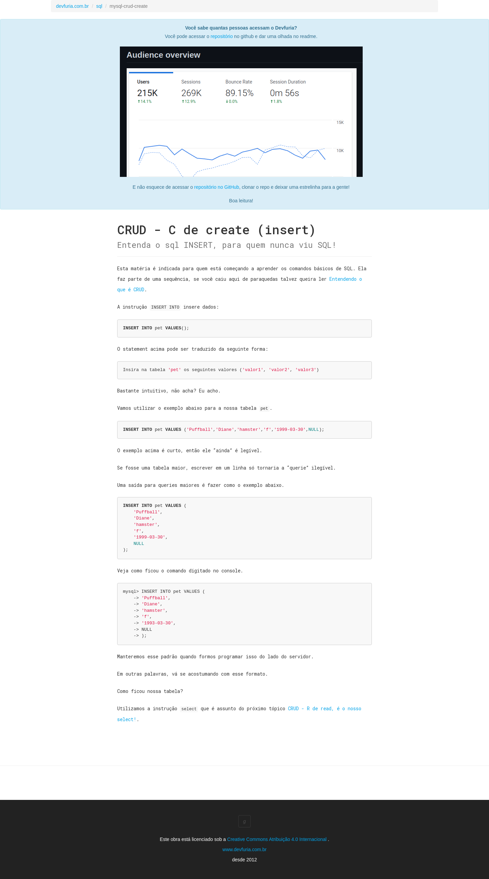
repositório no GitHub (216, 187)
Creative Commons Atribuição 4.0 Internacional (277, 838)
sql (99, 6)
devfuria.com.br (72, 6)
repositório (222, 36)
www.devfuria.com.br (244, 848)
